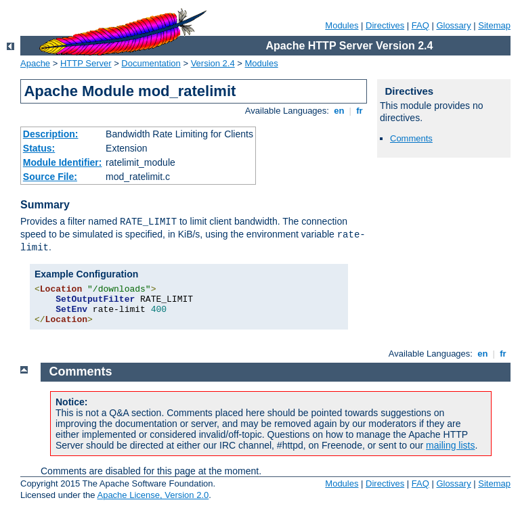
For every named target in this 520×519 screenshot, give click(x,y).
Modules (341, 25)
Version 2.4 (213, 63)
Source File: (50, 176)
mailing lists (450, 445)
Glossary (453, 25)
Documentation (150, 63)
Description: (51, 134)
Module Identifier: (62, 162)
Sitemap (494, 25)
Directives (385, 25)
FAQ (420, 25)
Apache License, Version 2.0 (153, 495)
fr (360, 111)
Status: (39, 148)
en (339, 111)
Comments (411, 138)
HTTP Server (86, 63)
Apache (35, 63)
